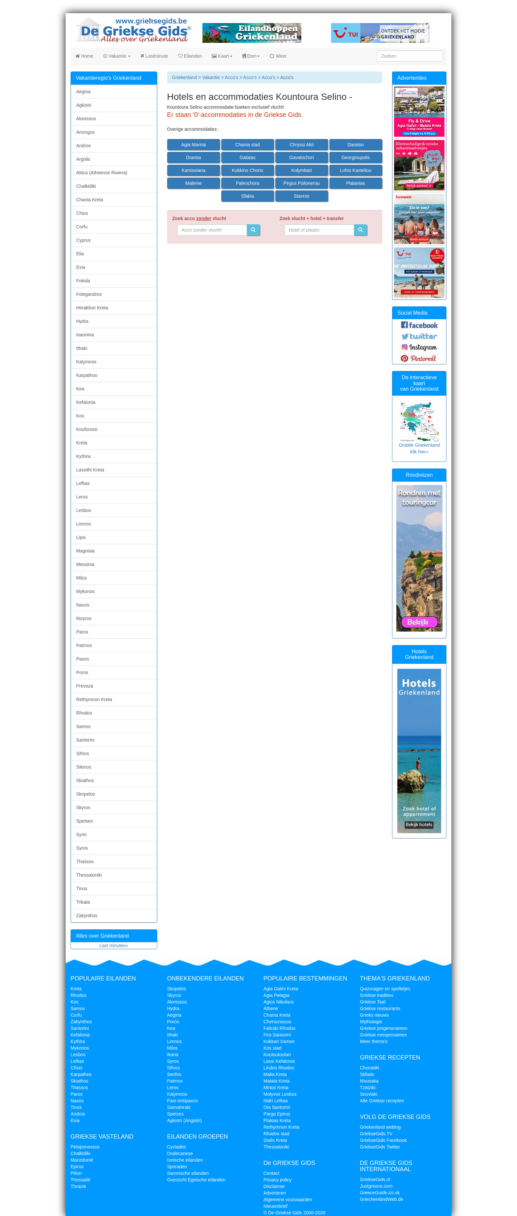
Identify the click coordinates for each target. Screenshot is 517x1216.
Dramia (193, 157)
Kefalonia (85, 402)
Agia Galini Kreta (280, 988)
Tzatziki (368, 1087)
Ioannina (85, 334)
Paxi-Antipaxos (182, 1100)
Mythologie (371, 1021)
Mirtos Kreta (275, 1087)
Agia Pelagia (276, 995)
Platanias (355, 183)
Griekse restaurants (380, 1008)
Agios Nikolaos (278, 1001)
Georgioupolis (355, 157)
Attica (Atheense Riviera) (101, 172)
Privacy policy (277, 1179)
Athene (270, 1008)
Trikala (83, 902)
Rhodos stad (276, 1133)
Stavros (301, 196)
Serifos (174, 1074)
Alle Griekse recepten (382, 1100)
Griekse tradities (376, 995)
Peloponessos (85, 1146)
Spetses (84, 821)
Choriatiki (369, 1067)
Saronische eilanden (188, 1173)
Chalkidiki (86, 186)
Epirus (77, 1166)
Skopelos (85, 794)
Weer (278, 56)
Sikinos (83, 767)
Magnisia (85, 550)
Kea (80, 388)
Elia (80, 253)
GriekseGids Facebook (383, 1140)
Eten (251, 56)
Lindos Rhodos (278, 1067)
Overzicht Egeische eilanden (196, 1179)
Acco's (231, 77)
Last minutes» (114, 945)
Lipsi (81, 537)
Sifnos (82, 753)
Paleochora (247, 183)
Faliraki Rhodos (279, 1028)
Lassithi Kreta (90, 469)
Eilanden (190, 56)
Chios (82, 213)
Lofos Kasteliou (356, 170)
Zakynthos (87, 915)
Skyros (83, 807)
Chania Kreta (89, 199)
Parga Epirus (276, 1114)
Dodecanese (180, 1153)
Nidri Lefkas (275, 1100)
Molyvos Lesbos (279, 1094)
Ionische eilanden (185, 1160)
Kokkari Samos (278, 1041)
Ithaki (81, 348)
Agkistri (83, 105)
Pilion (76, 1173)
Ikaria (172, 1054)
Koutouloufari (277, 1054)
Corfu (81, 226)
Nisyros (84, 618)
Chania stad (247, 144)
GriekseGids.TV (376, 1133)
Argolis (83, 159)
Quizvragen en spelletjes (385, 988)
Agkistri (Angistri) (184, 1120)
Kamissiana (193, 170)
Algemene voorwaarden (287, 1199)
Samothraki (179, 1107)
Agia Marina (193, 144)
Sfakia (247, 196)
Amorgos (85, 132)
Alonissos (86, 118)
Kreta (81, 442)
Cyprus (83, 240)
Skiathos (85, 780)
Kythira (83, 456)
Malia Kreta (275, 1074)
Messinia (85, 564)
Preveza (84, 686)
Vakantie (117, 56)
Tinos (81, 888)
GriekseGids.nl (375, 1179)
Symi (81, 834)
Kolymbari (301, 170)
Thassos (85, 861)
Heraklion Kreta (92, 307)
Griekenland (184, 77)
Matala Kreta (276, 1081)
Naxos (82, 605)
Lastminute (154, 56)
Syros (82, 848)
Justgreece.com (376, 1186)
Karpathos (86, 375)
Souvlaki (369, 1094)
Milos (81, 577)
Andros (83, 145)
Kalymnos (86, 361)
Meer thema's (374, 1041)
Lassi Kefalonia (279, 1061)
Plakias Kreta (276, 1120)
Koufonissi (87, 429)
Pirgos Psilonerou (302, 183)
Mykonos (85, 591)
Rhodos (84, 713)
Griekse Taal (373, 1001)
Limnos (83, 523)
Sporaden (177, 1166)
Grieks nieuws (374, 1015)
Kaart (222, 56)
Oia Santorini (276, 1107)
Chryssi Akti (301, 144)
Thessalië (80, 1179)
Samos (83, 726)
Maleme (193, 183)
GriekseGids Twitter (380, 1146)
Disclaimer (274, 1186)
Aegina (83, 91)
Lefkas (83, 483)
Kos (80, 415)
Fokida (83, 280)
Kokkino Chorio (247, 170)
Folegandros (89, 294)
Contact (271, 1173)
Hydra (82, 321)
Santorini (85, 740)
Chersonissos (277, 1021)
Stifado (367, 1074)
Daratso (356, 144)
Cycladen (176, 1146)
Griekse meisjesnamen (383, 1034)
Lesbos (83, 510)
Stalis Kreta (275, 1140)
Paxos (82, 659)
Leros (82, 496)
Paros (82, 632)
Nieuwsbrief (275, 1206)
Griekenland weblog (380, 1127)
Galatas (248, 157)
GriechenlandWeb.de (381, 1199)
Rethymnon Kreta (94, 699)
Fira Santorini (277, 1034)
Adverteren (274, 1193)
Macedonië (82, 1160)
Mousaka (369, 1081)
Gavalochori (301, 157)
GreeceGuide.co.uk (380, 1192)
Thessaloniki (89, 875)
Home (84, 56)
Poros (82, 672)
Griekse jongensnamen (384, 1028)
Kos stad (272, 1048)
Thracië (78, 1186)
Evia (80, 267)
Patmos (84, 645)
